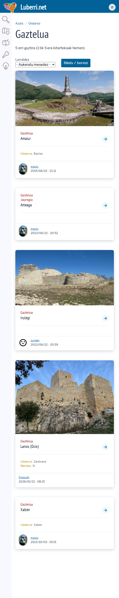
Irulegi (25, 318)
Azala (19, 23)
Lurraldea (22, 60)
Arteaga (26, 205)
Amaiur (25, 138)
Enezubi (24, 477)
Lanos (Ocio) (29, 446)
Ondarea (34, 23)
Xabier (25, 509)
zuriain (35, 340)
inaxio (34, 166)
